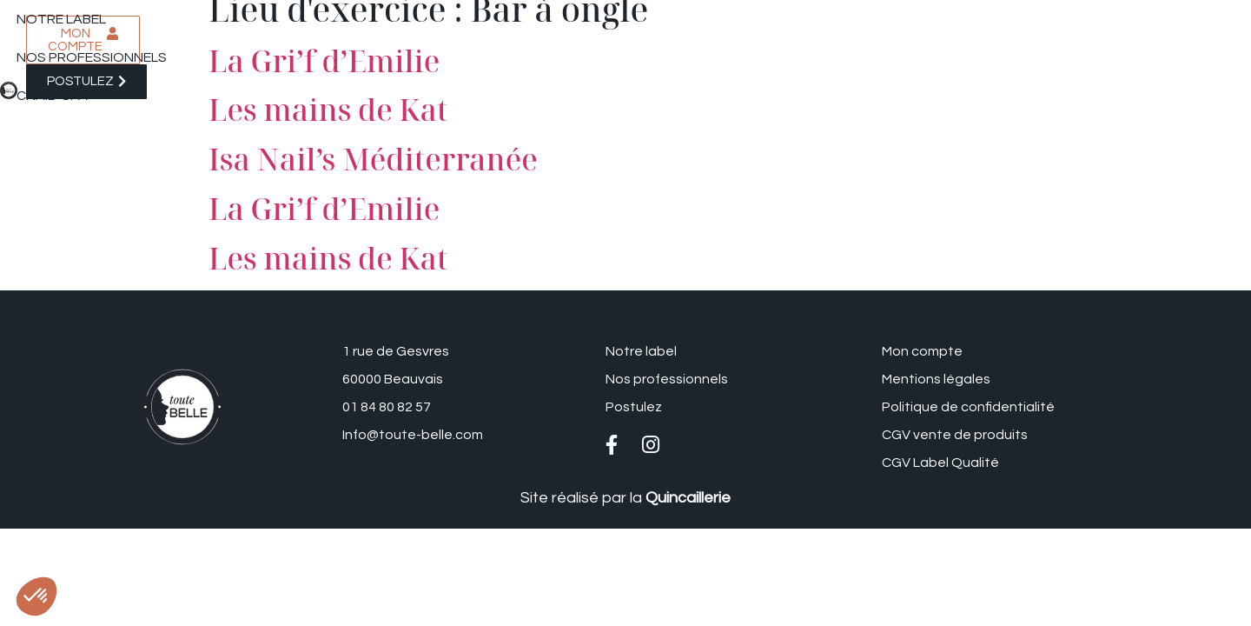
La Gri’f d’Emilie (324, 209)
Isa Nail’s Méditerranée (373, 159)
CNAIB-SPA (503, 30)
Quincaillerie (688, 497)
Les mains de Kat (327, 110)
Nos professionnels (372, 30)
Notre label (231, 30)
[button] (36, 596)
